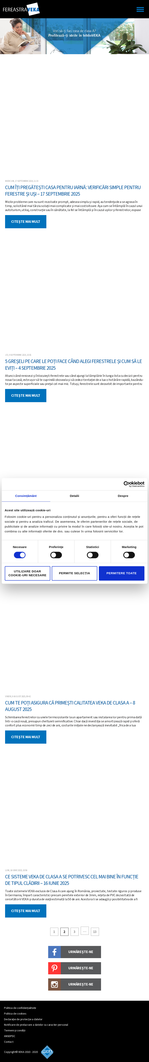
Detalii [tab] (74, 496)
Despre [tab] (123, 496)
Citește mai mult (25, 221)
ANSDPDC (9, 1036)
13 (95, 932)
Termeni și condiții (14, 1031)
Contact (8, 1042)
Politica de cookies (15, 1014)
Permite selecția (74, 573)
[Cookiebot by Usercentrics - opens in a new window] (126, 484)
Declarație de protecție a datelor (23, 1019)
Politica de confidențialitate (20, 1008)
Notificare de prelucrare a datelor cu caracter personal (36, 1025)
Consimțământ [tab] (26, 496)
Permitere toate (122, 573)
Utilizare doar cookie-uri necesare (27, 573)
